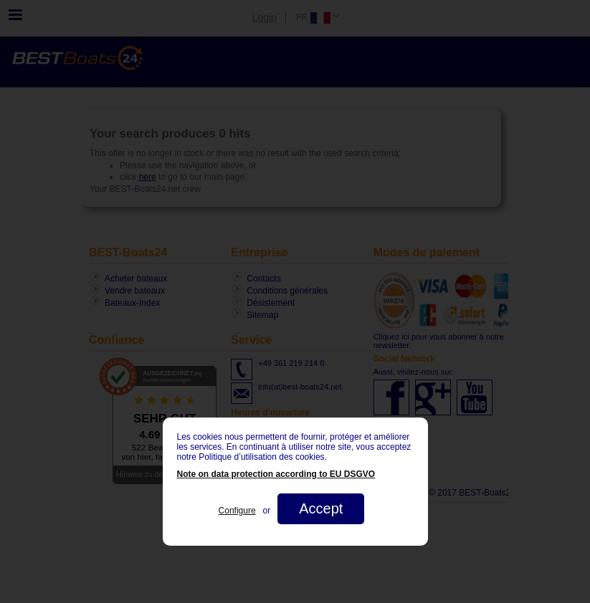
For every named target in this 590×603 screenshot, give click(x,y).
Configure (237, 511)
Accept (321, 508)
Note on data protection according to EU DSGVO (276, 474)
